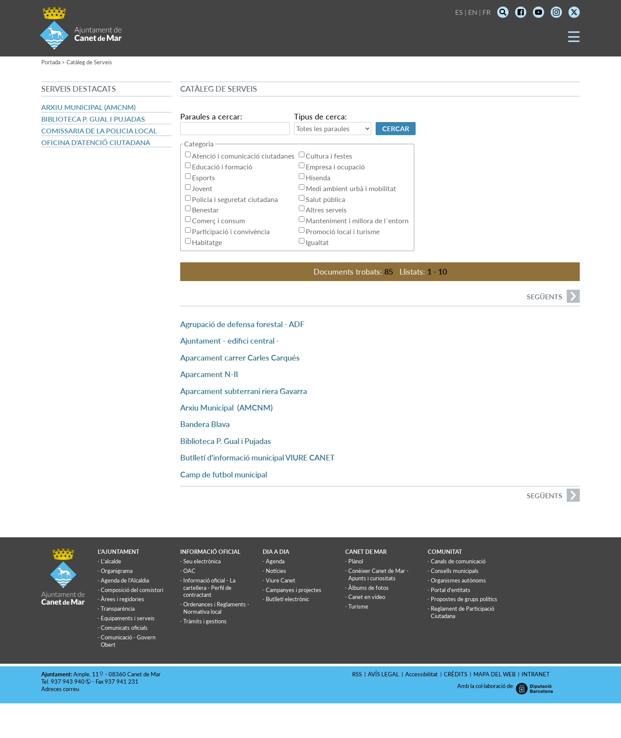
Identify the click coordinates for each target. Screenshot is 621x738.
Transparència (118, 608)
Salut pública (325, 199)
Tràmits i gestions (205, 621)
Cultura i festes (329, 156)
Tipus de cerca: (320, 116)
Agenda (275, 561)
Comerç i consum (218, 220)
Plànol (355, 561)
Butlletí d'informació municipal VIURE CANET (257, 457)
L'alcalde (111, 561)
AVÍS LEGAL (383, 674)
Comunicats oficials (124, 627)
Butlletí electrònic (287, 599)
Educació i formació (222, 166)
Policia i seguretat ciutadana (235, 199)
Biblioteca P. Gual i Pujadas (93, 119)
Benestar (205, 209)
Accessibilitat (421, 674)
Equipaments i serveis (128, 618)
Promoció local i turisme (343, 231)
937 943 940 (68, 681)
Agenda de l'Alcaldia (125, 580)
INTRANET (536, 674)
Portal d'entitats (450, 589)
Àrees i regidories (122, 599)
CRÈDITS (455, 674)
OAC (189, 570)
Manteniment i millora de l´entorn (357, 220)
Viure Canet (280, 580)
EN (472, 12)
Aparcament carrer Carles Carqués (240, 357)
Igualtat (317, 242)
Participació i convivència (231, 231)
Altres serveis (326, 209)
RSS (357, 674)
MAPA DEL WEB (494, 674)
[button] (574, 39)
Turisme (358, 606)
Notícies (276, 570)
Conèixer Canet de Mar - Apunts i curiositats (378, 574)
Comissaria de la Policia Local (99, 130)
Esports (203, 177)
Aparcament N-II (209, 374)
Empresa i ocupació (335, 166)
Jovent (202, 188)
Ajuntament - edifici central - (229, 340)
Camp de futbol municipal (223, 474)
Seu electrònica (202, 561)
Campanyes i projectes (293, 589)
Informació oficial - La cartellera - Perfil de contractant (209, 588)
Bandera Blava (205, 424)
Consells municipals (455, 570)
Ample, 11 (86, 674)
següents (553, 296)
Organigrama (116, 570)
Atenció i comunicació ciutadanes (243, 156)
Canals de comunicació (458, 561)
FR (486, 12)
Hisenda (318, 177)
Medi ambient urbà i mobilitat (351, 188)
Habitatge (207, 242)
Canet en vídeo (366, 596)
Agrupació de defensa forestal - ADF (242, 324)
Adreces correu (60, 688)
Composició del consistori (132, 589)
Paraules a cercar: (211, 116)
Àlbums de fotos (368, 587)
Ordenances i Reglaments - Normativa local (216, 608)
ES (459, 12)
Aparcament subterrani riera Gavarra (243, 391)
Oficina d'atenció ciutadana (95, 142)
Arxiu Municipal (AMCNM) (88, 107)
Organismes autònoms (458, 580)
